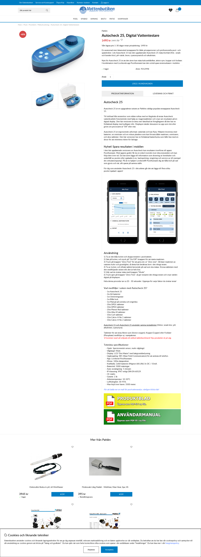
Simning (94, 19)
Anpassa (91, 550)
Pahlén (104, 31)
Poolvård (32, 24)
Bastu (103, 19)
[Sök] (34, 10)
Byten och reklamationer (28, 524)
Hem (20, 24)
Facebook (85, 525)
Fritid (112, 19)
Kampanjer (123, 19)
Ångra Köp (60, 2)
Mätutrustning (43, 24)
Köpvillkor (70, 2)
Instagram (73, 525)
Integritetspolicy (172, 543)
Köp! (132, 494)
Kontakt (95, 2)
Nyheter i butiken (83, 2)
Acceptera (109, 550)
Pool (75, 19)
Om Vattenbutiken (26, 2)
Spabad (84, 19)
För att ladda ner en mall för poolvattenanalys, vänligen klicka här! (131, 389)
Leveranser (22, 527)
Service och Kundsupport (45, 2)
